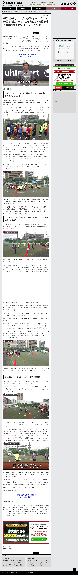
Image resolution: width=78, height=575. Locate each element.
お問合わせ (51, 2)
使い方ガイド (44, 2)
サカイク (23, 36)
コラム (5, 11)
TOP (2, 11)
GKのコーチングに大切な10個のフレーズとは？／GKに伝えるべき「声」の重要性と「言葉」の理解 (38, 563)
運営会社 (31, 572)
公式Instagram (58, 104)
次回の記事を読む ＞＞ (9, 89)
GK (9, 546)
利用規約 (13, 572)
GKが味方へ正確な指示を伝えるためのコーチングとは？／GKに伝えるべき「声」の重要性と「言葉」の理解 (12, 563)
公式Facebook (58, 101)
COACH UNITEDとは (35, 2)
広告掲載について (18, 572)
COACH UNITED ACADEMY (61, 94)
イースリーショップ (59, 106)
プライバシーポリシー (6, 572)
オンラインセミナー (15, 546)
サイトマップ (25, 572)
